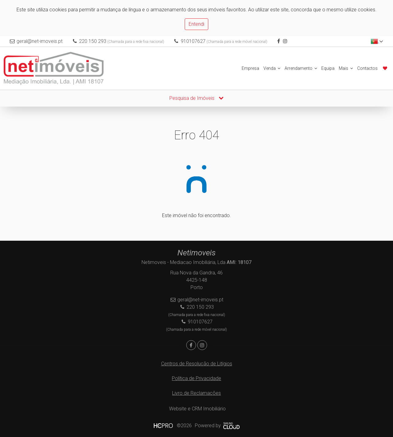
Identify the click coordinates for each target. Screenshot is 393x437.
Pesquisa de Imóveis (196, 98)
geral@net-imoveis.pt (40, 41)
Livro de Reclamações (196, 393)
